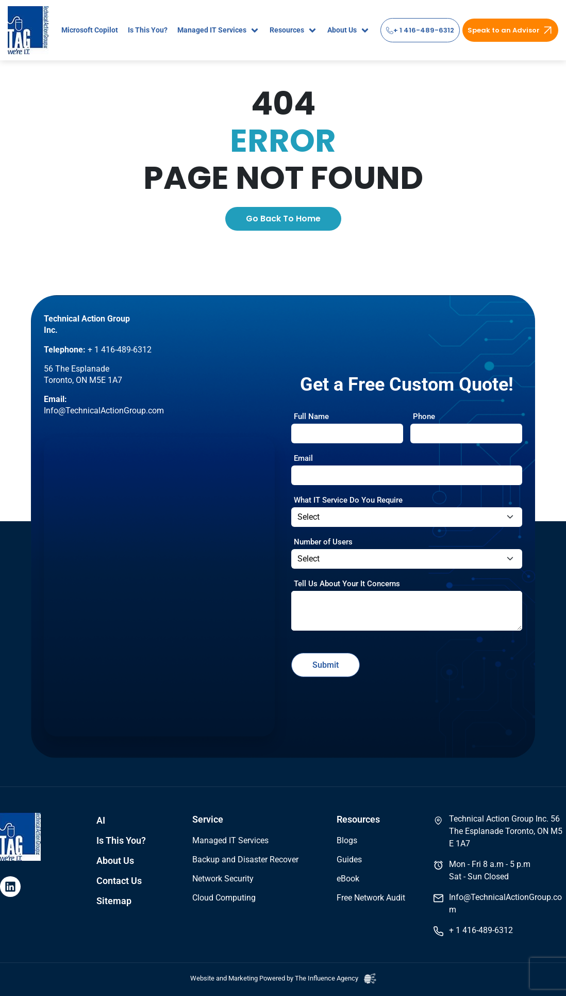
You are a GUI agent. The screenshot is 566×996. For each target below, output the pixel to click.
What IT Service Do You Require (348, 500)
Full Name (311, 416)
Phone (424, 416)
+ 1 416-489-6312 (420, 30)
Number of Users (323, 542)
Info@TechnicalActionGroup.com (104, 410)
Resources (358, 819)
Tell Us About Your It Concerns (347, 583)
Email (303, 458)
